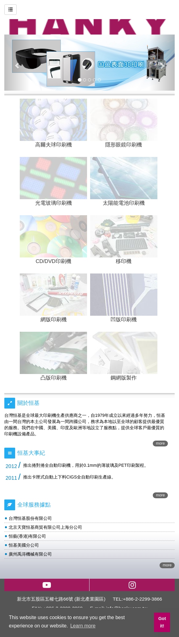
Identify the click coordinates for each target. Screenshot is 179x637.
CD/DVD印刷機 (53, 261)
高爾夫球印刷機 (53, 145)
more (160, 443)
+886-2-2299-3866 (142, 599)
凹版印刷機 (123, 320)
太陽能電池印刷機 (124, 203)
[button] (17, 63)
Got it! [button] (162, 622)
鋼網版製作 (123, 378)
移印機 (123, 261)
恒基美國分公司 (24, 545)
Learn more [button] (83, 625)
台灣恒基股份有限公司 (30, 518)
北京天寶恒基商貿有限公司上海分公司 (45, 527)
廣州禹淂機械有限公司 (30, 554)
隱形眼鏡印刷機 (123, 145)
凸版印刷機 (53, 378)
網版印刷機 (53, 320)
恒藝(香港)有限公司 (27, 536)
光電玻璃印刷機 (53, 203)
